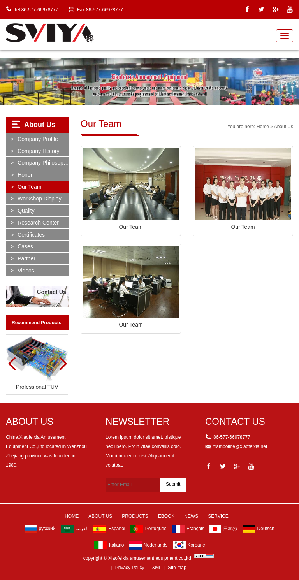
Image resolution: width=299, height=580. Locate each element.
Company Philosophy (43, 163)
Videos (26, 270)
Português (148, 529)
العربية (74, 529)
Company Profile (38, 139)
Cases (25, 246)
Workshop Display (40, 198)
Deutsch (258, 529)
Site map (177, 567)
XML (157, 567)
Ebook (166, 516)
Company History (38, 151)
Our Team (29, 187)
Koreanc (189, 545)
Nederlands (148, 545)
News (191, 516)
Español (109, 529)
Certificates (31, 235)
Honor (25, 175)
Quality (26, 210)
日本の (223, 529)
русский (40, 529)
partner (26, 258)
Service (218, 516)
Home (263, 126)
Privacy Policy (129, 567)
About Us (100, 516)
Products (135, 516)
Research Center (38, 223)
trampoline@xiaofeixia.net (240, 446)
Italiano (109, 545)
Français (188, 529)
